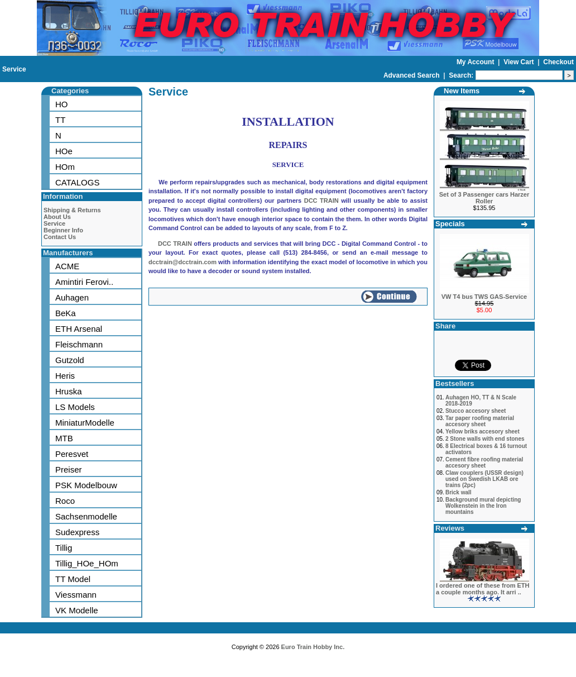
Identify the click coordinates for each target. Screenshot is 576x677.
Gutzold (69, 360)
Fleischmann (79, 344)
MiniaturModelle (84, 422)
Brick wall (458, 492)
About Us (57, 216)
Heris (65, 375)
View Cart (519, 62)
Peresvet (71, 454)
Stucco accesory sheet (475, 411)
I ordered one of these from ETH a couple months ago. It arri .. (482, 588)
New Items (461, 91)
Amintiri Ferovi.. (84, 282)
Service (14, 69)
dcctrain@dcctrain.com (182, 262)
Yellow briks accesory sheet (482, 431)
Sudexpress (77, 532)
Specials (450, 224)
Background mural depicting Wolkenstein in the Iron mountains (483, 506)
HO (61, 104)
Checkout (558, 62)
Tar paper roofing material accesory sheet (479, 421)
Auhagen (72, 297)
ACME (67, 266)
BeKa (65, 313)
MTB (64, 438)
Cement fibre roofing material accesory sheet (484, 462)
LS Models (75, 407)
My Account (476, 62)
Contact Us (60, 236)
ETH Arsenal (78, 328)
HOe (64, 151)
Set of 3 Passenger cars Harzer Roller (484, 197)
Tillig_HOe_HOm (86, 563)
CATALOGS (77, 182)
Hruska (68, 391)
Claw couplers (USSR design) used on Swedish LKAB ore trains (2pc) (484, 479)
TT (60, 120)
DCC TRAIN (321, 200)
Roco (65, 501)
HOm (65, 166)
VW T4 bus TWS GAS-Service (484, 296)
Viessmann (76, 594)
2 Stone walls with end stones (485, 439)
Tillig (63, 547)
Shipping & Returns (72, 210)
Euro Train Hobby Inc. (313, 646)
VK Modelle (76, 610)
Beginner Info (63, 230)
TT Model (72, 579)
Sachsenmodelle (86, 516)
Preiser (68, 469)
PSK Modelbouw (86, 485)
